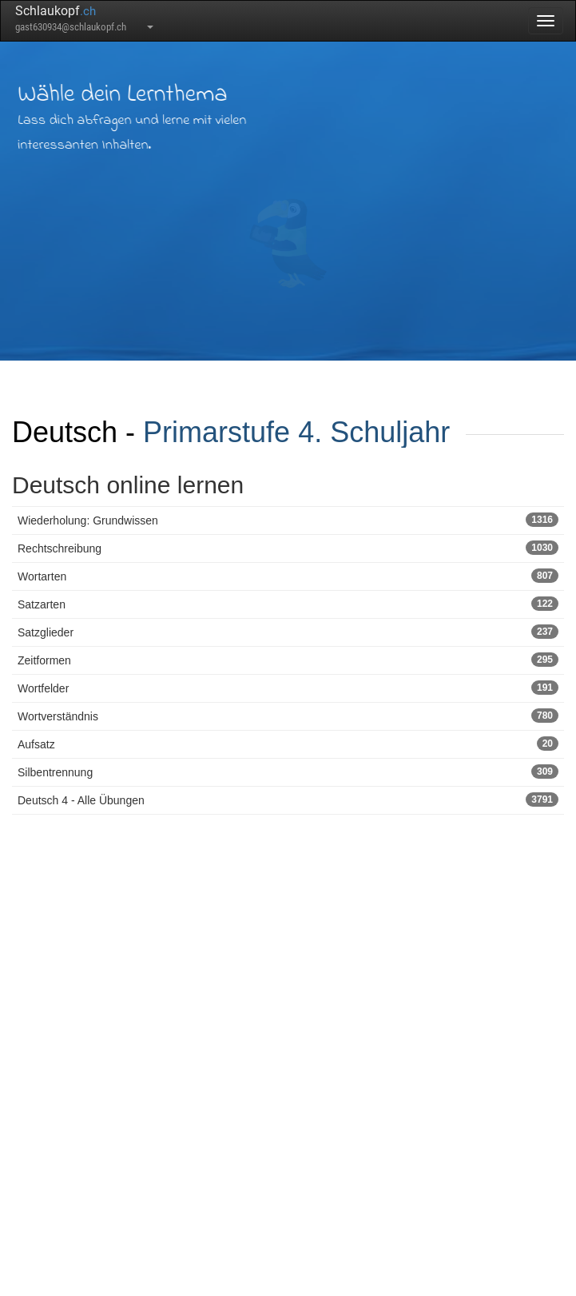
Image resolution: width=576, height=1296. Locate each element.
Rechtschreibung (288, 547)
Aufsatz (288, 743)
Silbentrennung (288, 771)
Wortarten (288, 575)
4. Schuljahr (374, 432)
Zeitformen (288, 659)
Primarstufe (216, 432)
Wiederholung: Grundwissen (288, 519)
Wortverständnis (288, 715)
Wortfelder (288, 687)
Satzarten (288, 603)
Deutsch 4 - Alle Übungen (288, 799)
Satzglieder (288, 631)
